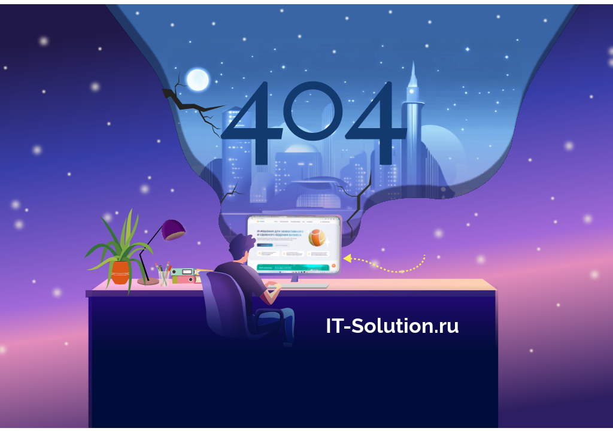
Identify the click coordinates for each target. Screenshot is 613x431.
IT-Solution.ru (392, 323)
